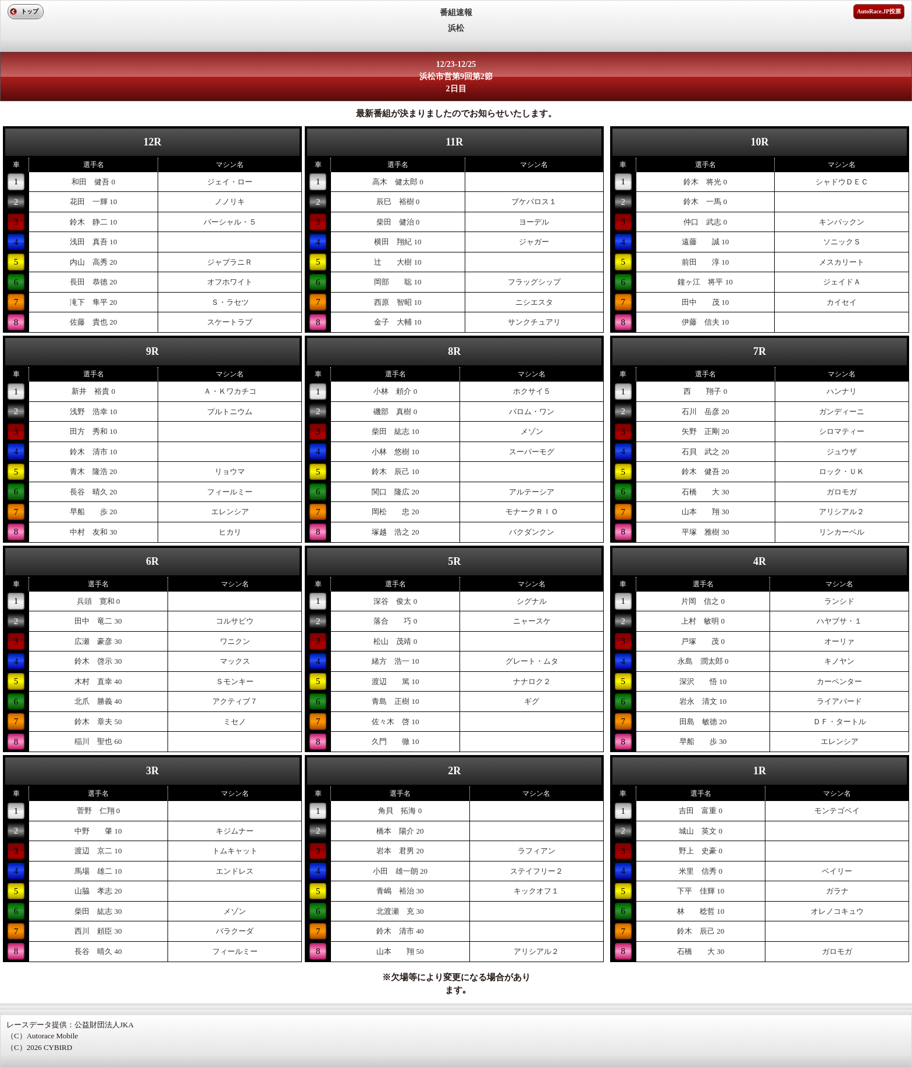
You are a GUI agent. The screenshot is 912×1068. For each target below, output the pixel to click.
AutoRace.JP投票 (879, 11)
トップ (29, 11)
